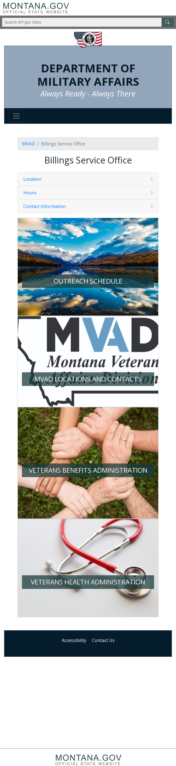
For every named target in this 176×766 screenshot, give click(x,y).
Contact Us (103, 640)
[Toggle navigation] (16, 116)
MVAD (28, 144)
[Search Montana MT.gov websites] (88, 22)
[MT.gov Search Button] (168, 22)
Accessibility (74, 640)
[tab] (88, 179)
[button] (88, 179)
